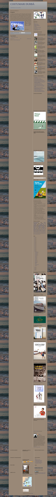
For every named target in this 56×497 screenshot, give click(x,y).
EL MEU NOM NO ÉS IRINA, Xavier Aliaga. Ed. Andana (41, 66)
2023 (35, 240)
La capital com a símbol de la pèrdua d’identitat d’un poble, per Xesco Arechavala (39, 82)
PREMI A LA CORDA (36, 431)
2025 (35, 238)
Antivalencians (35, 229)
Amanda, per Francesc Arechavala (37, 78)
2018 (35, 245)
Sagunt (43, 226)
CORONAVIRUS (41, 225)
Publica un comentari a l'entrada (14, 37)
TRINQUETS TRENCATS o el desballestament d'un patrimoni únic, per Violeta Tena (39, 88)
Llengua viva (35, 227)
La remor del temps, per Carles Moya (38, 83)
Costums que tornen (36, 231)
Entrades (24, 489)
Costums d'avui (37, 230)
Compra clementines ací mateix (38, 461)
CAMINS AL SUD (39, 33)
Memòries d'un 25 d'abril (40, 37)
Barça (40, 230)
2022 (35, 241)
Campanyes (44, 230)
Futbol (39, 227)
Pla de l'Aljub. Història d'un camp (38, 462)
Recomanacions (36, 222)
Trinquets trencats (39, 233)
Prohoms (39, 228)
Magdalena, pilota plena (40, 62)
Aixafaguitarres (39, 58)
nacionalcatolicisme (43, 231)
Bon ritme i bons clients (37, 459)
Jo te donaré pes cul (37, 264)
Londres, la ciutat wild (40, 41)
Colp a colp (45, 233)
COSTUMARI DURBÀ (22, 4)
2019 (35, 244)
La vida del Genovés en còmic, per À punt (38, 84)
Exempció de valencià (40, 45)
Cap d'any (36, 265)
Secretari (39, 434)
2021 (35, 242)
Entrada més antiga (29, 38)
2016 (35, 247)
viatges (43, 228)
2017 (35, 246)
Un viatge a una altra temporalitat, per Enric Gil (39, 90)
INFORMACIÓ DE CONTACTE (38, 460)
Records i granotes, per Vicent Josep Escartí (38, 87)
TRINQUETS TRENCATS (37, 25)
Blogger (32, 493)
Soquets (35, 263)
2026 (35, 237)
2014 (35, 249)
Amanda (42, 233)
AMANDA (35, 26)
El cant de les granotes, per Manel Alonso (38, 79)
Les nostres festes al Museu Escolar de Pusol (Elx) (39, 85)
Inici (20, 38)
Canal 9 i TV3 (43, 229)
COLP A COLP (35, 28)
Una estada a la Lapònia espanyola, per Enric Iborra (39, 91)
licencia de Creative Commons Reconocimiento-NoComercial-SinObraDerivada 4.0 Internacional (40, 473)
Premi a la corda (35, 233)
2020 (35, 243)
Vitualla (39, 229)
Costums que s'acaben (17, 32)
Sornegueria (36, 262)
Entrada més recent (12, 38)
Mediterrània (39, 226)
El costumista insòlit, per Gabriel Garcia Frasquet (39, 80)
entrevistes (40, 231)
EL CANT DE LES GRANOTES (37, 27)
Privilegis (35, 226)
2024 (35, 239)
